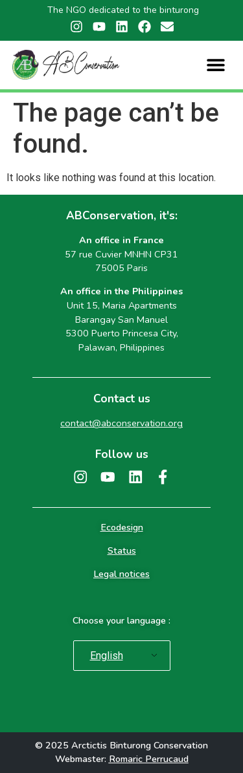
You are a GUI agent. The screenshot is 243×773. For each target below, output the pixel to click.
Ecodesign (121, 527)
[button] (216, 65)
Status (122, 550)
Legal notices (121, 573)
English (106, 655)
